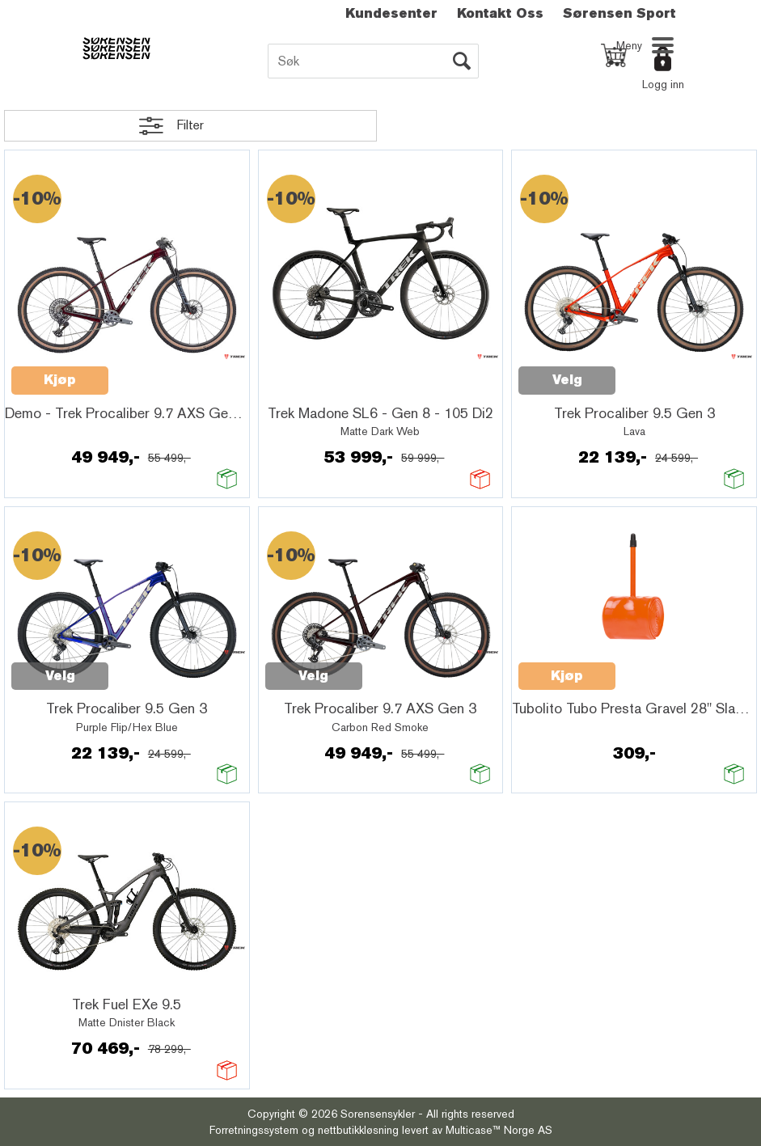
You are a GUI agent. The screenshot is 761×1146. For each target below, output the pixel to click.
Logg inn (663, 84)
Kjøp (60, 379)
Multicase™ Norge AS (499, 1129)
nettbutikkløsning (358, 1129)
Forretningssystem (253, 1129)
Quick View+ (150, 371)
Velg (567, 379)
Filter (190, 125)
